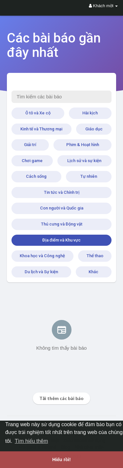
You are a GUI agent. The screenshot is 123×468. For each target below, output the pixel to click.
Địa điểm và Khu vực (61, 240)
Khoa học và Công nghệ (42, 255)
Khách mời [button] (103, 5)
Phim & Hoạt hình (82, 144)
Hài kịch (90, 112)
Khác (93, 271)
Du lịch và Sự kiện (41, 271)
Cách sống (36, 176)
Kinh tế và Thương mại (41, 128)
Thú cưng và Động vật (61, 224)
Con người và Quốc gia (61, 208)
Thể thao (95, 255)
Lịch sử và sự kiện (84, 160)
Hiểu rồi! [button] (61, 459)
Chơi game (32, 160)
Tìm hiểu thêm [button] (31, 441)
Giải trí (30, 144)
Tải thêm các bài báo (61, 398)
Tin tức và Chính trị (61, 192)
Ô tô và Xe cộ (38, 112)
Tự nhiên (88, 176)
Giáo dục (94, 128)
